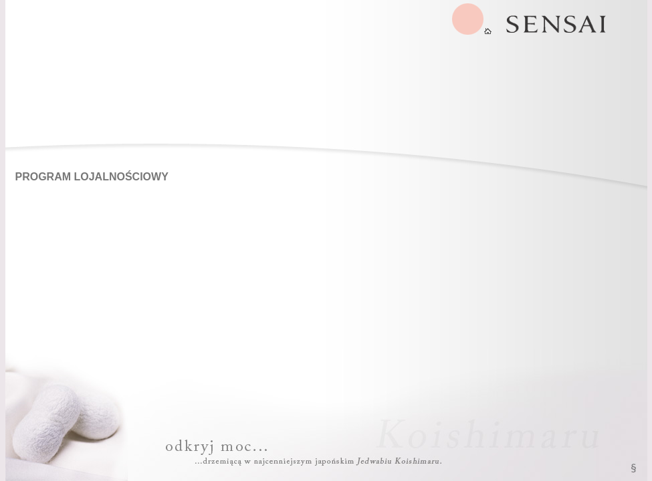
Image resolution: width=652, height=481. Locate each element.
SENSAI (472, 19)
